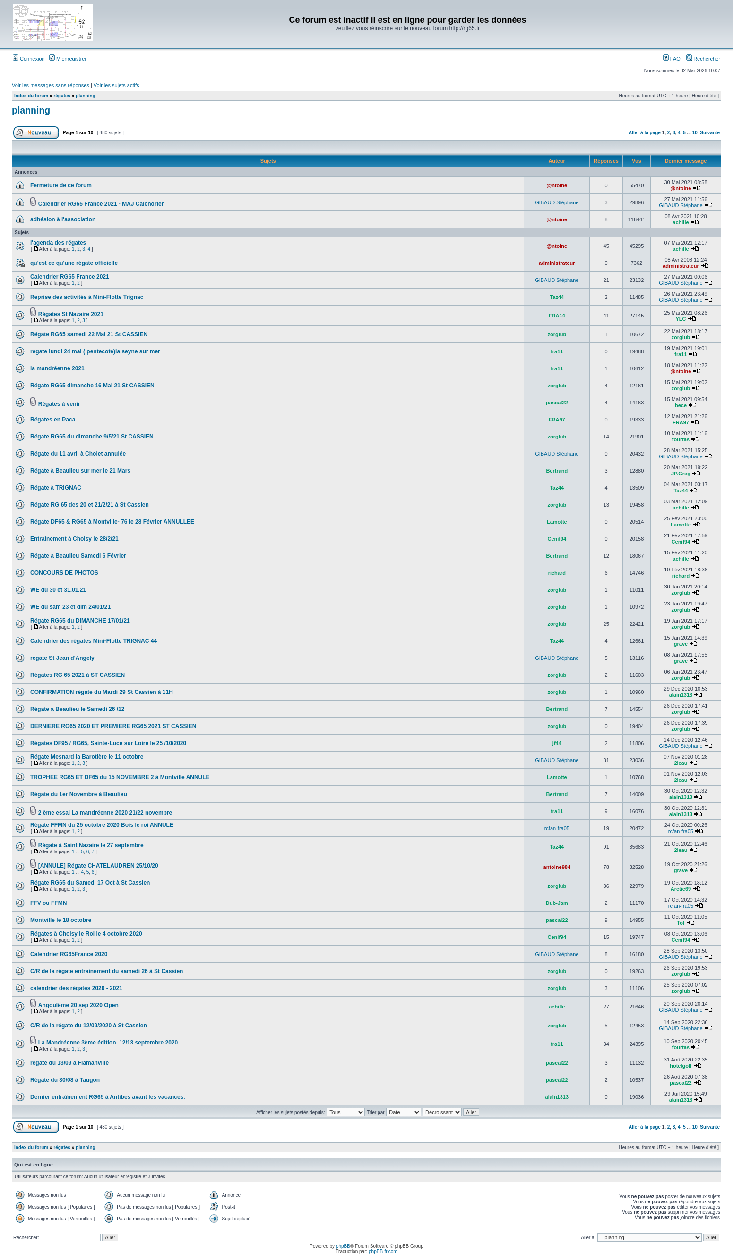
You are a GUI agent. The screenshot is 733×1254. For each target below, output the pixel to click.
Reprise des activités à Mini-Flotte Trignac (86, 297)
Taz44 (557, 297)
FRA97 (557, 419)
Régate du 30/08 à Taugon (65, 1080)
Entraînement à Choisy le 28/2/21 (74, 538)
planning (85, 95)
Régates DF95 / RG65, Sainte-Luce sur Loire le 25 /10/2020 (108, 743)
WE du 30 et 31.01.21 (58, 590)
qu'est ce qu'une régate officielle (74, 263)
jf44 (556, 743)
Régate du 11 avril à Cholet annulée (78, 453)
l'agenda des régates (58, 242)
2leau (680, 763)
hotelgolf (680, 1066)
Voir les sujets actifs (116, 85)
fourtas (681, 439)
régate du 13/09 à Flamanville (69, 1063)
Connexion (29, 58)
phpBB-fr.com (383, 1251)
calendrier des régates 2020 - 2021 (76, 988)
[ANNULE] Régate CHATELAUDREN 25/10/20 (98, 865)
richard (557, 573)
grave (681, 644)
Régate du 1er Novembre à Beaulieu (78, 794)
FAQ (672, 58)
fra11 (557, 351)
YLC (680, 319)
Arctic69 (681, 889)
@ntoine (556, 185)
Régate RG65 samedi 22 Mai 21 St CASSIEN (88, 334)
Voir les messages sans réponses (50, 85)
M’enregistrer (67, 58)
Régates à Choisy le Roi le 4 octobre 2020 (86, 933)
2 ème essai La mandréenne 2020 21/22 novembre (105, 812)
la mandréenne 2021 (57, 368)
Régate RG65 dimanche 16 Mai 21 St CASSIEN (92, 385)
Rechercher (703, 58)
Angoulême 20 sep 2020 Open (78, 1005)
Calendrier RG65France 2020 (68, 954)
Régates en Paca (52, 419)
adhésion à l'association (62, 219)
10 (695, 132)
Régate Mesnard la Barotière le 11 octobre (86, 757)
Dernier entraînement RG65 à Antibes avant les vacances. (107, 1097)
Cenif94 (556, 539)
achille (681, 222)
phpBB (343, 1246)
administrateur (557, 263)
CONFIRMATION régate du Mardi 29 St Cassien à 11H (101, 692)
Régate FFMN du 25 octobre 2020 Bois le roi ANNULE (101, 825)
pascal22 (557, 402)
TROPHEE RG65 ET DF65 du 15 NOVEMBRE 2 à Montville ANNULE (120, 777)
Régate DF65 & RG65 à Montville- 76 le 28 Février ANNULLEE (112, 521)
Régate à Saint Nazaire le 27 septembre (91, 845)
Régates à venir (59, 404)
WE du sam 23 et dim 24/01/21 (70, 607)
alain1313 (681, 695)
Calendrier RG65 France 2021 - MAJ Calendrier (101, 204)
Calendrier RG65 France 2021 (69, 276)
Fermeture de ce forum (61, 185)
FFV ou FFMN (48, 903)
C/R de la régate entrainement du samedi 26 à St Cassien (106, 971)
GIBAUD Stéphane (556, 202)
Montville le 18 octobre (60, 920)
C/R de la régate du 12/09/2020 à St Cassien (88, 1025)
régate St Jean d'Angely (62, 658)
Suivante (710, 132)
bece (681, 405)
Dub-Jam (557, 903)
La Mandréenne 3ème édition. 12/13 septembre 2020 (108, 1042)
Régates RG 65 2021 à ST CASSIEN (77, 675)
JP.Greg (680, 473)
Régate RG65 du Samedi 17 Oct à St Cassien (90, 882)
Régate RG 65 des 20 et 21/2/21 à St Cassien (89, 504)
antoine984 (556, 867)
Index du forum (31, 95)
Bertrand (557, 471)
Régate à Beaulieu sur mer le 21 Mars (80, 470)
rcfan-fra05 (556, 828)
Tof (680, 923)
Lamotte (557, 522)
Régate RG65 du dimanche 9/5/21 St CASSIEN (92, 436)
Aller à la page (645, 132)
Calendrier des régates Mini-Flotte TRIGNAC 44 (93, 641)
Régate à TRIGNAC (55, 487)
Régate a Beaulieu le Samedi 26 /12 (77, 709)
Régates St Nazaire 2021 (70, 314)
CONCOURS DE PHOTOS (64, 573)
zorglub (556, 334)
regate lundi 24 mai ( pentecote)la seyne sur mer (95, 351)
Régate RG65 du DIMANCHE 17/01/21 (80, 620)
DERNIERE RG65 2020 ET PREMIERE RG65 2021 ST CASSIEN (113, 726)
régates (61, 95)
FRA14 (557, 315)
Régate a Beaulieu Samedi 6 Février (78, 555)
